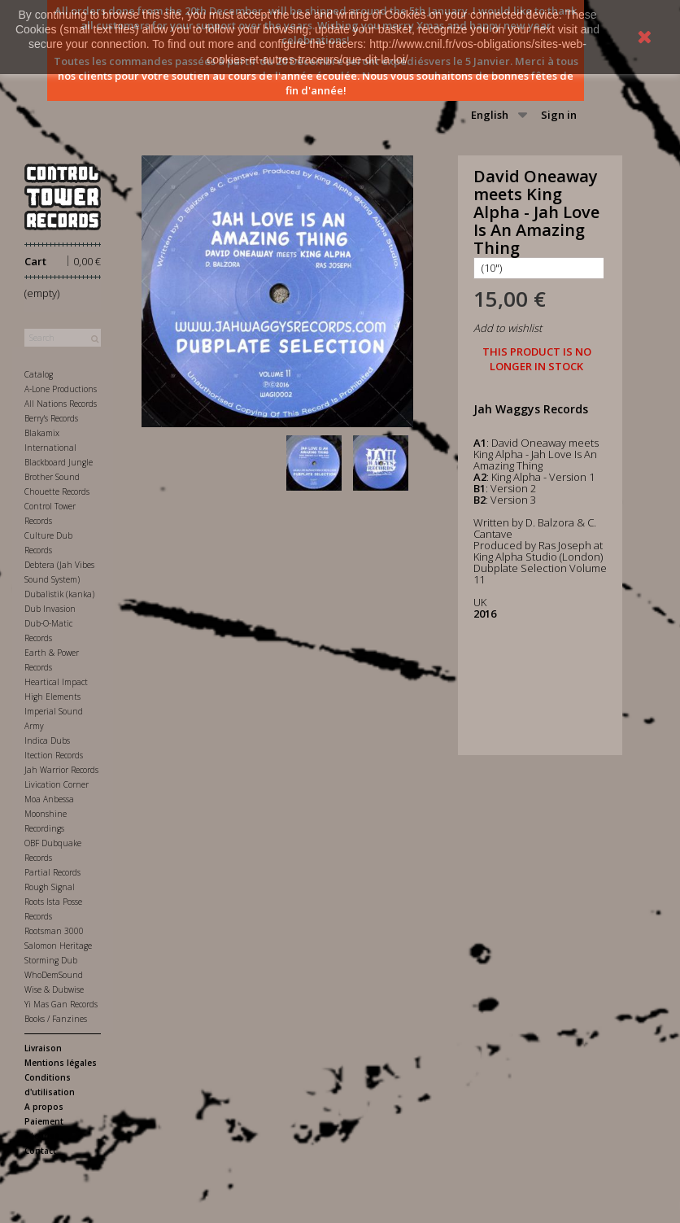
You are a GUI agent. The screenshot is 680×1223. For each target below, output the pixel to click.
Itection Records (53, 755)
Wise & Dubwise (54, 989)
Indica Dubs (47, 740)
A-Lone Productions (60, 389)
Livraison (43, 1048)
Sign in (559, 114)
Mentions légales (60, 1062)
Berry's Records (51, 418)
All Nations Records (60, 403)
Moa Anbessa (49, 799)
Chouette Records (56, 491)
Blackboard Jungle (58, 462)
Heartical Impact (56, 682)
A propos (43, 1106)
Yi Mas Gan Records (61, 1004)
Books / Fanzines (55, 1018)
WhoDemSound (53, 975)
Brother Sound (52, 477)
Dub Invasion (50, 608)
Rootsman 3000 (54, 931)
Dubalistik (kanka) (59, 594)
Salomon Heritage (58, 945)
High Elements (52, 696)
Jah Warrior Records (61, 769)
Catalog (38, 374)
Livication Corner (56, 784)
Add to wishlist (507, 328)
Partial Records (52, 872)
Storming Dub (50, 960)
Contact (40, 1150)
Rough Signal (49, 887)
